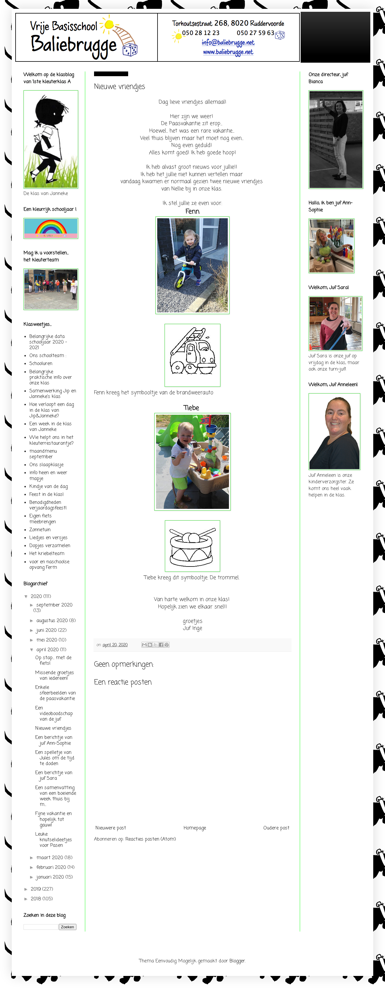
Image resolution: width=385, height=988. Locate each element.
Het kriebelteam (46, 553)
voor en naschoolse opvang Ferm (49, 565)
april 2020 (48, 650)
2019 (36, 889)
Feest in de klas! (46, 494)
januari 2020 (51, 877)
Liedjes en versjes (48, 538)
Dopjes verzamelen (49, 545)
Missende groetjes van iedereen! (54, 675)
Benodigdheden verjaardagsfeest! (48, 505)
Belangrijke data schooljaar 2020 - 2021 (48, 342)
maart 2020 (50, 858)
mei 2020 (47, 640)
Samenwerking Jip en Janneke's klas (52, 394)
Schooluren (40, 363)
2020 (37, 596)
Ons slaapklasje (46, 465)
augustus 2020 (52, 620)
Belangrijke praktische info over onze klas (50, 378)
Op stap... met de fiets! (53, 660)
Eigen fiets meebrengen (42, 519)
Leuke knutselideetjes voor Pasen (53, 840)
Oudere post (276, 828)
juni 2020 (47, 630)
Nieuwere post (111, 828)
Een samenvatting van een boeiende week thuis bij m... (55, 796)
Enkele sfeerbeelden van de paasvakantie (55, 693)
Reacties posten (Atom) (150, 839)
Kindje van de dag (48, 486)
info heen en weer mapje (48, 475)
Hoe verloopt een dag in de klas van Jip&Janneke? (51, 410)
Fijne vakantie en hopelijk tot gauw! (53, 819)
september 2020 (54, 605)
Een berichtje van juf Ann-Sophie (53, 740)
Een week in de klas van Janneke (50, 427)
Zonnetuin (40, 530)
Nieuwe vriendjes (53, 728)
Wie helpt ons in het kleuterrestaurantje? (51, 440)
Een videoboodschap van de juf (54, 714)
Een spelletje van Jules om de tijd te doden (54, 758)
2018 (37, 899)
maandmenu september (43, 454)
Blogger (237, 961)
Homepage (195, 828)
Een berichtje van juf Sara (53, 775)
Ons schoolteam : (47, 355)
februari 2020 (52, 867)
